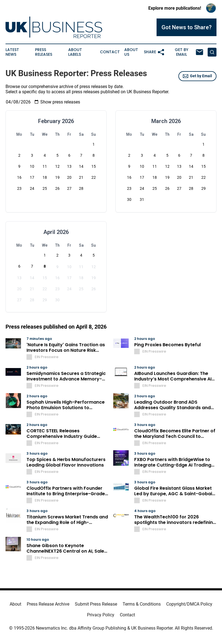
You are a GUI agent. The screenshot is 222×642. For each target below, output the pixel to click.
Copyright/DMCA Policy (189, 604)
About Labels (75, 52)
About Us (131, 52)
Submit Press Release (96, 604)
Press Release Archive (48, 604)
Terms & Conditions (142, 604)
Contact (110, 52)
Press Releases (43, 52)
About (15, 604)
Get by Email (197, 76)
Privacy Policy (100, 614)
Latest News (12, 52)
